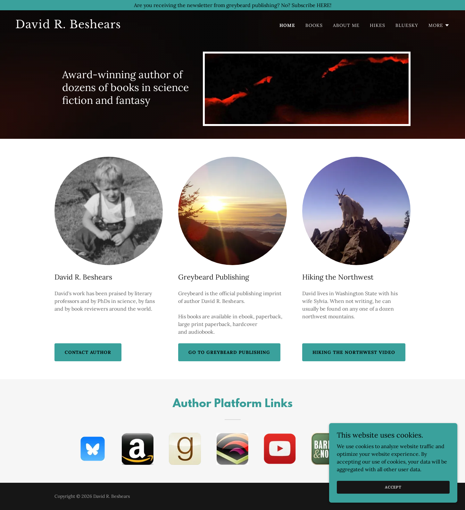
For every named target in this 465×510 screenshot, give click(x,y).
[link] (121, 26)
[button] (439, 25)
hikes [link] (377, 25)
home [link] (287, 25)
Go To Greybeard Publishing (229, 352)
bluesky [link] (406, 25)
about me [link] (346, 25)
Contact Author (88, 352)
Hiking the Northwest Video (353, 352)
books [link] (314, 25)
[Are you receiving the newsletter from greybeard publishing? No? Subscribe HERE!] (232, 5)
